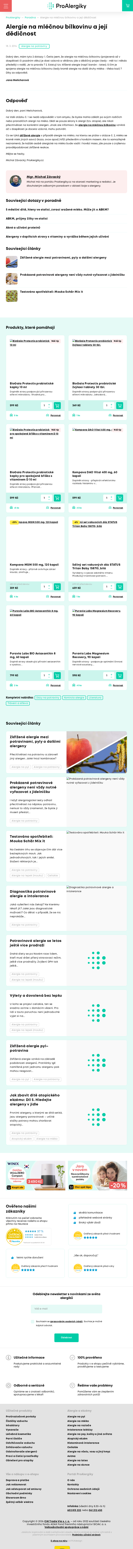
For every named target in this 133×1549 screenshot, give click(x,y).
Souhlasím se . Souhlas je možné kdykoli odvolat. (69, 1324)
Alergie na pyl (76, 1417)
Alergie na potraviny (34, 46)
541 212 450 (95, 1510)
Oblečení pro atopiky (19, 1461)
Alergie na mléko (78, 1421)
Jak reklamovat (16, 1485)
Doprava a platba (17, 1481)
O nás (71, 1481)
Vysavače (12, 1430)
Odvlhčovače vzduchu (20, 1443)
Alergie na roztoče (79, 1426)
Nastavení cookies (79, 1494)
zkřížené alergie (30, 136)
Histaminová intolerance (83, 1443)
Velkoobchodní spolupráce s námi (66, 1527)
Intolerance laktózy (79, 1430)
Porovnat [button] (56, 416)
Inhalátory (12, 1426)
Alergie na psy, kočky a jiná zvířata (89, 1435)
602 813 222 (74, 1510)
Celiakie (72, 1448)
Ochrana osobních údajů (83, 1489)
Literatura (95, 698)
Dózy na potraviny (47, 698)
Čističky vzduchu (17, 1421)
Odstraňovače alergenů (21, 1452)
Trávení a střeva (18, 704)
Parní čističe (14, 1439)
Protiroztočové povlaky (21, 1417)
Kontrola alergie (74, 698)
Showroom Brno (16, 1498)
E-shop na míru (59, 1541)
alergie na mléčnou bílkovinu (97, 126)
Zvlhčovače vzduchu (19, 1448)
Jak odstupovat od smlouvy (24, 1489)
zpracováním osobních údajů (66, 1322)
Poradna (30, 18)
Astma (71, 1456)
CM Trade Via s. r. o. (57, 1522)
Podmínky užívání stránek (86, 1535)
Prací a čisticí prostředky (22, 1456)
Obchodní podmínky (19, 1494)
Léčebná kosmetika (18, 1435)
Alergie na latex (77, 1461)
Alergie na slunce (78, 1465)
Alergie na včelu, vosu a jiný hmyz (88, 1452)
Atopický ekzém (77, 1439)
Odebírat (66, 1338)
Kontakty (73, 1485)
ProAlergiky (13, 18)
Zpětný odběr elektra (19, 1502)
